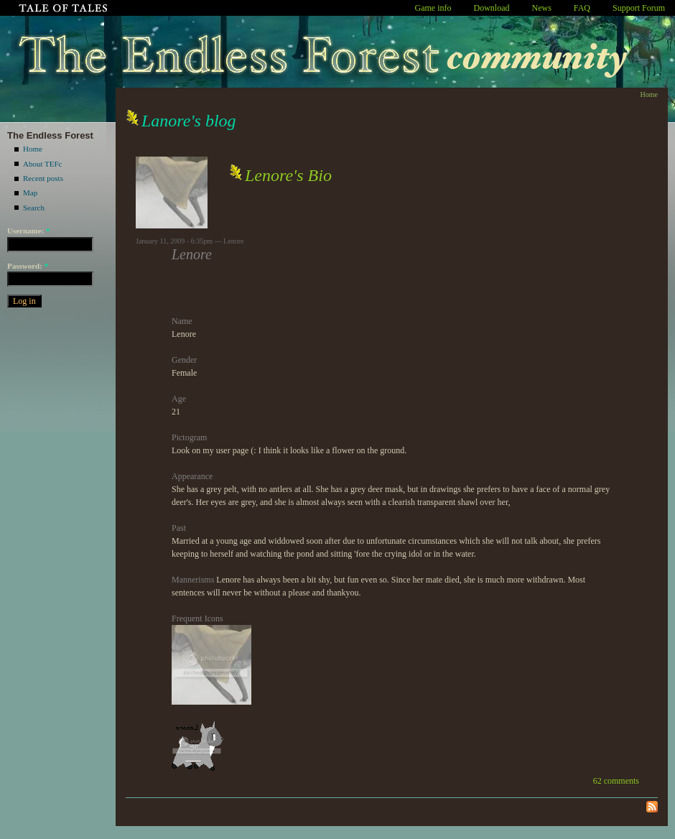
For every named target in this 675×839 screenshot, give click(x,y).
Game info (433, 8)
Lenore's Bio (288, 175)
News (541, 8)
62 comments (616, 781)
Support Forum (639, 8)
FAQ (582, 8)
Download (492, 8)
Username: (28, 230)
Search (34, 207)
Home (32, 148)
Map (30, 192)
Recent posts (43, 178)
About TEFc (42, 163)
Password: (27, 265)
